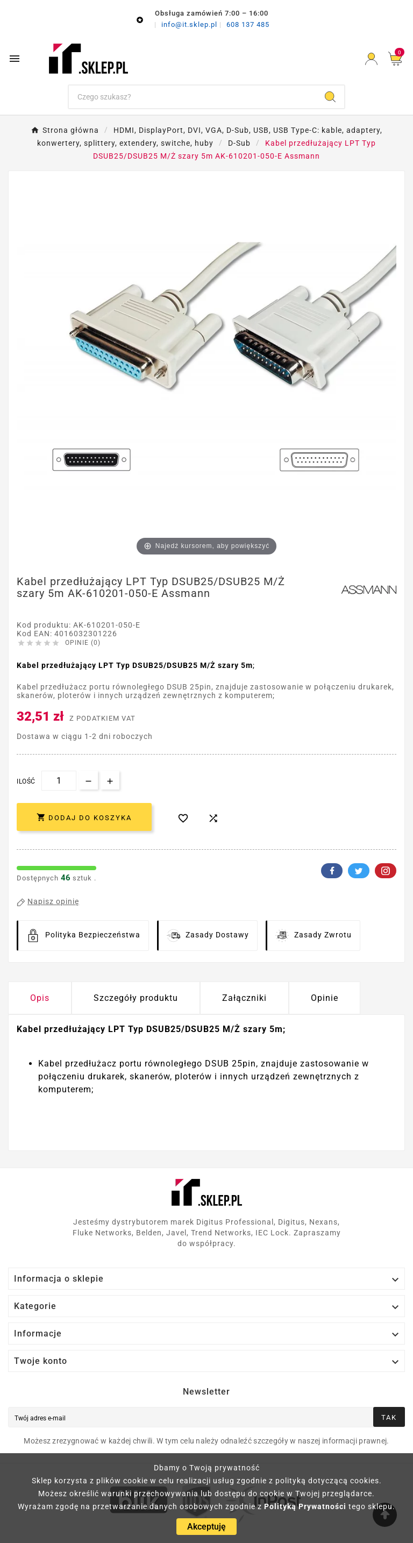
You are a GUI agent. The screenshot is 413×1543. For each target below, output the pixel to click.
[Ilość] (58, 781)
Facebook (332, 870)
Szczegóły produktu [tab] (136, 998)
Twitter (358, 870)
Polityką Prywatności (305, 1506)
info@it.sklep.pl (190, 24)
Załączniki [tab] (244, 998)
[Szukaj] (193, 97)
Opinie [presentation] (324, 998)
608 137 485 (247, 24)
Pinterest (385, 870)
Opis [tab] (39, 998)
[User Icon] (371, 59)
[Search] (330, 97)
